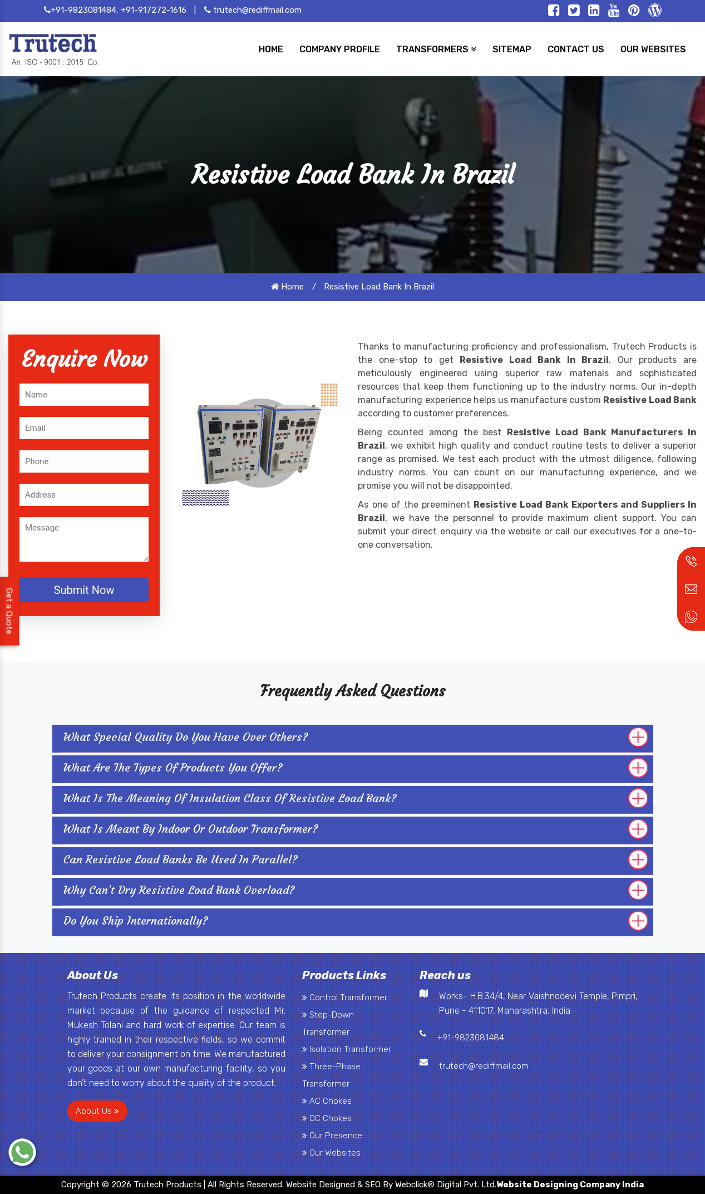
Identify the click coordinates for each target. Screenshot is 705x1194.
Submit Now (84, 590)
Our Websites (331, 1153)
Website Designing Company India (570, 1185)
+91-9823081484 (470, 1038)
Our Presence (332, 1136)
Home (287, 287)
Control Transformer (344, 997)
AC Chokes (327, 1101)
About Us (97, 1111)
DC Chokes (327, 1118)
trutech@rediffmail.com (253, 10)
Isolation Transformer (346, 1049)
